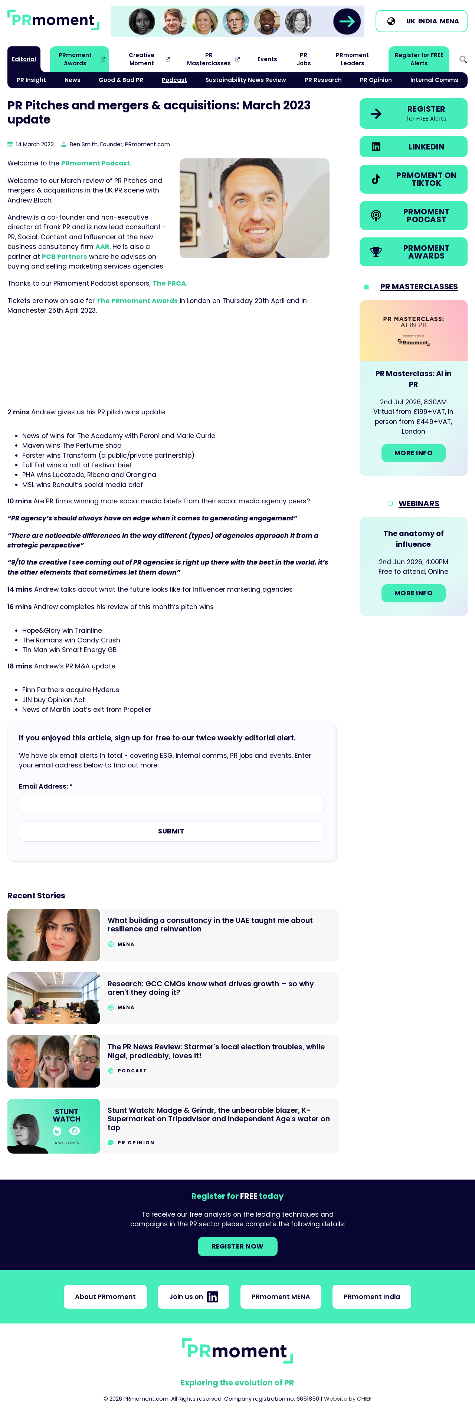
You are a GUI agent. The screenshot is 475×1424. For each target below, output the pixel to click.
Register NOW (238, 1246)
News (73, 80)
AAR (102, 246)
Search (463, 59)
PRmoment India (372, 1296)
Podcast (174, 80)
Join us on (193, 1296)
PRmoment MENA (281, 1296)
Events (267, 59)
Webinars (419, 503)
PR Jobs (304, 59)
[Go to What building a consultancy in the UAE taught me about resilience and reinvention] (173, 935)
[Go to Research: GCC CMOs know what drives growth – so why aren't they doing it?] (173, 998)
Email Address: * (46, 786)
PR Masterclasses (209, 59)
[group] (237, 21)
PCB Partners (64, 256)
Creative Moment (141, 59)
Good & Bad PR (121, 80)
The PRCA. (170, 283)
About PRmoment (105, 1296)
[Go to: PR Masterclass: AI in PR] (413, 388)
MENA (449, 21)
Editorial (24, 59)
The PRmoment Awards (137, 300)
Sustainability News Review (246, 80)
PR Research (323, 80)
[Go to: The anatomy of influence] (413, 566)
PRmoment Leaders (352, 59)
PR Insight (31, 80)
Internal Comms (434, 80)
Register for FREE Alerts (419, 59)
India (428, 21)
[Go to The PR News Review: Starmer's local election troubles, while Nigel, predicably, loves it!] (173, 1061)
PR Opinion (376, 80)
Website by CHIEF (347, 1398)
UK (411, 21)
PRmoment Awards (75, 59)
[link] (237, 21)
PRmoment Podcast (95, 163)
